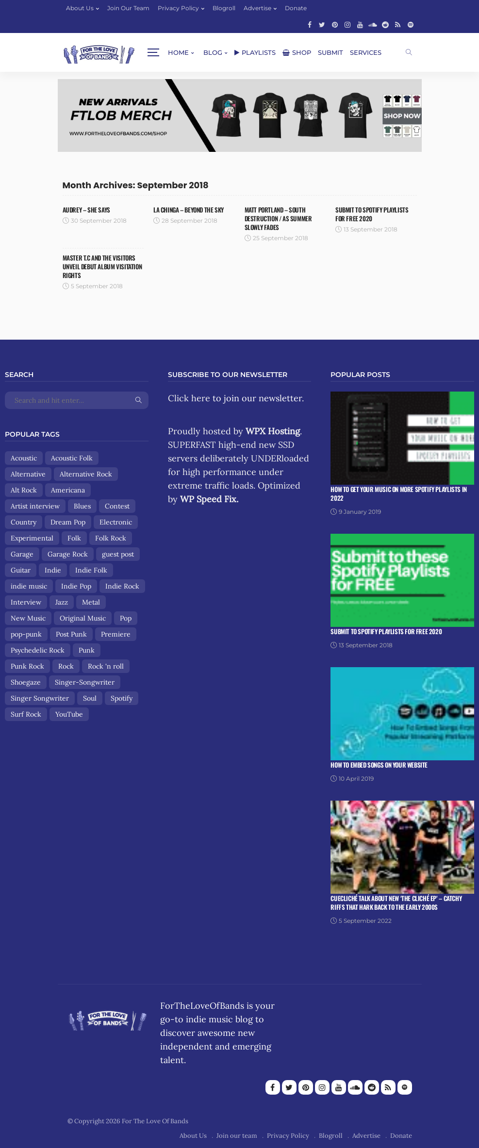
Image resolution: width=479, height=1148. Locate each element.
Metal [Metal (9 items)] (91, 602)
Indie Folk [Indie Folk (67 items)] (91, 570)
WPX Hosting (273, 431)
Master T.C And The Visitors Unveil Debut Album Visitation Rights (102, 266)
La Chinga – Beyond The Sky (188, 209)
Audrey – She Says (86, 209)
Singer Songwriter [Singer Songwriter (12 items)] (40, 698)
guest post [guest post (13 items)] (118, 554)
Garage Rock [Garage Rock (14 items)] (68, 554)
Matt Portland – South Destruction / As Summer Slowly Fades (278, 218)
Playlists (182, 52)
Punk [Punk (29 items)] (87, 650)
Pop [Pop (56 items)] (126, 618)
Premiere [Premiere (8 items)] (116, 634)
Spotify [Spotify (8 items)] (121, 698)
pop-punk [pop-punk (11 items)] (26, 634)
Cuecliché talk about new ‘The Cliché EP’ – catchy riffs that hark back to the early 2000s (396, 902)
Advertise (257, 8)
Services (293, 52)
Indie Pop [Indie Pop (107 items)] (76, 586)
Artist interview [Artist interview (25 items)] (35, 506)
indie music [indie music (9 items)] (29, 586)
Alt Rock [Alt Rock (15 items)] (24, 490)
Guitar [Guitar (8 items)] (21, 570)
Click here (189, 398)
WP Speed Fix (208, 499)
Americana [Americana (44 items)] (68, 490)
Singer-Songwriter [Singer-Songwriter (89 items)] (85, 682)
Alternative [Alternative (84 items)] (28, 474)
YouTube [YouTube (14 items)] (69, 714)
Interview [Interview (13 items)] (26, 602)
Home (105, 52)
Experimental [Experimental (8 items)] (32, 538)
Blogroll (224, 8)
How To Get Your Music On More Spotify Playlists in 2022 (398, 493)
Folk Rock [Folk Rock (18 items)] (110, 538)
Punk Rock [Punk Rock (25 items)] (27, 666)
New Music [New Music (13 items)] (28, 618)
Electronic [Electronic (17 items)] (115, 522)
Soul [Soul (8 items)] (90, 698)
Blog (140, 52)
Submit (257, 52)
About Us (80, 8)
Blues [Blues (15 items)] (82, 506)
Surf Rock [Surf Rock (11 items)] (26, 714)
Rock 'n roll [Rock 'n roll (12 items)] (106, 666)
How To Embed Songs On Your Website (379, 765)
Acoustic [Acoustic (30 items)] (24, 458)
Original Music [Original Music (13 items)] (83, 618)
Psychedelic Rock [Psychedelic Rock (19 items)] (38, 650)
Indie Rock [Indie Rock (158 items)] (122, 586)
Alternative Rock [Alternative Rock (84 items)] (86, 474)
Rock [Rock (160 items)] (66, 666)
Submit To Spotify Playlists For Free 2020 (371, 214)
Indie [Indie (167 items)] (53, 570)
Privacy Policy (178, 8)
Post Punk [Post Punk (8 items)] (71, 634)
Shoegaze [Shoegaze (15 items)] (26, 682)
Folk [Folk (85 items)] (74, 538)
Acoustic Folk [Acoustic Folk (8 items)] (72, 458)
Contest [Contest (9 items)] (117, 506)
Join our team (128, 8)
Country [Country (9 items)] (23, 522)
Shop (224, 52)
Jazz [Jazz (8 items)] (61, 602)
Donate (296, 8)
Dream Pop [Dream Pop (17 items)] (67, 522)
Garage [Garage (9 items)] (22, 554)
